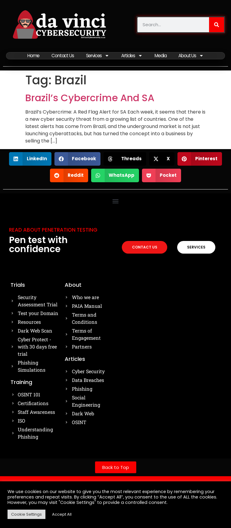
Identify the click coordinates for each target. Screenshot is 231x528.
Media (161, 55)
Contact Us (62, 55)
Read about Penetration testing (53, 229)
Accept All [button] (62, 514)
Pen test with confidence (38, 244)
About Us (191, 55)
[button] (30, 158)
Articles (132, 55)
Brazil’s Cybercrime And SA (89, 97)
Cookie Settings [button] (26, 514)
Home (33, 55)
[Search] (216, 24)
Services (97, 55)
